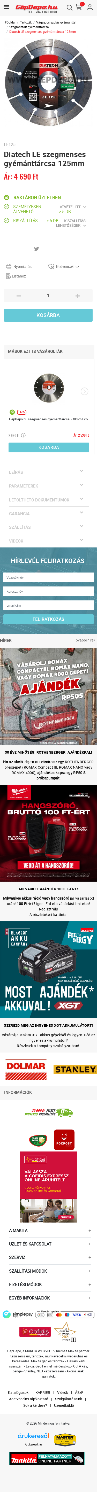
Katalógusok (18, 1392)
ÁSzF (79, 1392)
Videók (62, 1392)
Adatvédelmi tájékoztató (28, 1398)
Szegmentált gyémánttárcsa (29, 27)
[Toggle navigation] (6, 7)
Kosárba (48, 315)
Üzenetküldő (64, 1405)
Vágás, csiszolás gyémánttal (56, 22)
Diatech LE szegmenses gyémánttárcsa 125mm (42, 31)
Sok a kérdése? (35, 1405)
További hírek (84, 640)
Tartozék (26, 22)
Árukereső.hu (33, 1444)
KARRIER (42, 1392)
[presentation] (84, 392)
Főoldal (10, 22)
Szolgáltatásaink (68, 1398)
